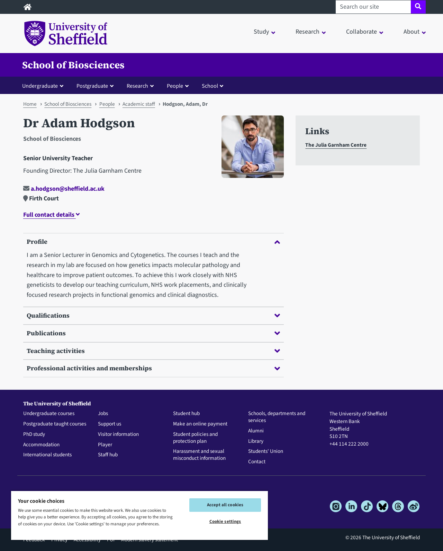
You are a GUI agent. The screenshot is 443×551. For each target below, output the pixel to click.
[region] (139, 515)
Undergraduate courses (48, 413)
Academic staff (139, 104)
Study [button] (261, 31)
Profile (153, 241)
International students (47, 454)
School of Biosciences (73, 64)
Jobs (103, 413)
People (107, 104)
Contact (256, 461)
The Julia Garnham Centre (336, 145)
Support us (109, 424)
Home (30, 104)
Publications (153, 333)
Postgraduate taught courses (54, 424)
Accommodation (41, 444)
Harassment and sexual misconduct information (199, 455)
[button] (44, 85)
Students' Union (265, 451)
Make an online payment (200, 424)
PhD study (34, 434)
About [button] (411, 31)
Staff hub (108, 454)
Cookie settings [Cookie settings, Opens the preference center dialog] (225, 521)
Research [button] (307, 31)
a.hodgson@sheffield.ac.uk (64, 188)
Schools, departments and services (276, 417)
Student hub (186, 413)
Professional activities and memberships (153, 368)
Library (255, 441)
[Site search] (418, 7)
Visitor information (118, 434)
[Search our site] (373, 7)
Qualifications (153, 315)
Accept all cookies (225, 505)
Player (105, 444)
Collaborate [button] (361, 31)
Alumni (256, 431)
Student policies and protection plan (195, 438)
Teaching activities (153, 350)
